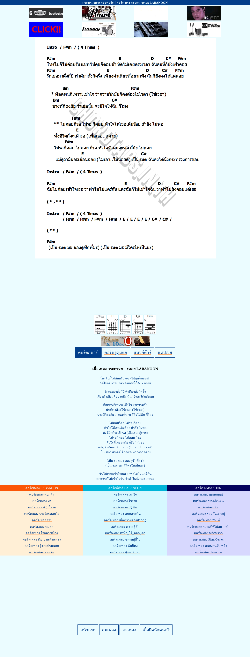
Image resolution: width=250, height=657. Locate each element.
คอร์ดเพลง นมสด (41, 526)
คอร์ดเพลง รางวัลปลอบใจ (41, 513)
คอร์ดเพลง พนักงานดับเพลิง (208, 546)
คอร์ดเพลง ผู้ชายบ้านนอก (42, 546)
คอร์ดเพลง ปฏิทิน (125, 507)
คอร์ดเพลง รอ (41, 501)
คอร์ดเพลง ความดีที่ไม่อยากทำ (208, 526)
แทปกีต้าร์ (142, 352)
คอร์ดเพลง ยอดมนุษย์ (208, 494)
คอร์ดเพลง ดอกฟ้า (41, 494)
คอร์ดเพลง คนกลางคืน (125, 513)
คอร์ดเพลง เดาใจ (125, 494)
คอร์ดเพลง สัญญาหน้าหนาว (42, 539)
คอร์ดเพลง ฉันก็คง (125, 546)
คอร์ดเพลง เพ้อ (208, 507)
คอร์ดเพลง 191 (42, 520)
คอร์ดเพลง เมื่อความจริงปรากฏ (125, 520)
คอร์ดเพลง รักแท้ (208, 520)
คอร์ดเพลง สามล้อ (41, 552)
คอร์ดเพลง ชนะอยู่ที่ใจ (125, 539)
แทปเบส (165, 352)
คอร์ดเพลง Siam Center (208, 539)
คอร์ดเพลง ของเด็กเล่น (208, 501)
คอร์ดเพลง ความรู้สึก (125, 526)
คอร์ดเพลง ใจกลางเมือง (42, 533)
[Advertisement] (125, 583)
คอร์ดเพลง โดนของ (208, 552)
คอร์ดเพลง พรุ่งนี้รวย (42, 507)
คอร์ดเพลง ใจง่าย (125, 501)
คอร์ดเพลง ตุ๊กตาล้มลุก (125, 552)
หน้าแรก (87, 630)
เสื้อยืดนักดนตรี (156, 630)
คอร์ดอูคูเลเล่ (115, 352)
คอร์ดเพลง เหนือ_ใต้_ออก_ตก (125, 533)
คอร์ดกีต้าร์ (88, 352)
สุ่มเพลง (109, 630)
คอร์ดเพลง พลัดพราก (208, 533)
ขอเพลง (129, 630)
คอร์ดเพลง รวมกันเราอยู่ (208, 513)
